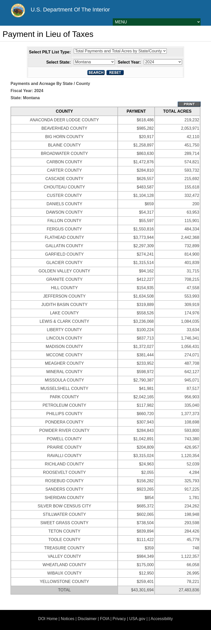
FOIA (104, 619)
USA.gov (137, 619)
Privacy (119, 619)
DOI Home (48, 619)
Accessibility (162, 619)
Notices (67, 619)
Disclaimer (87, 619)
